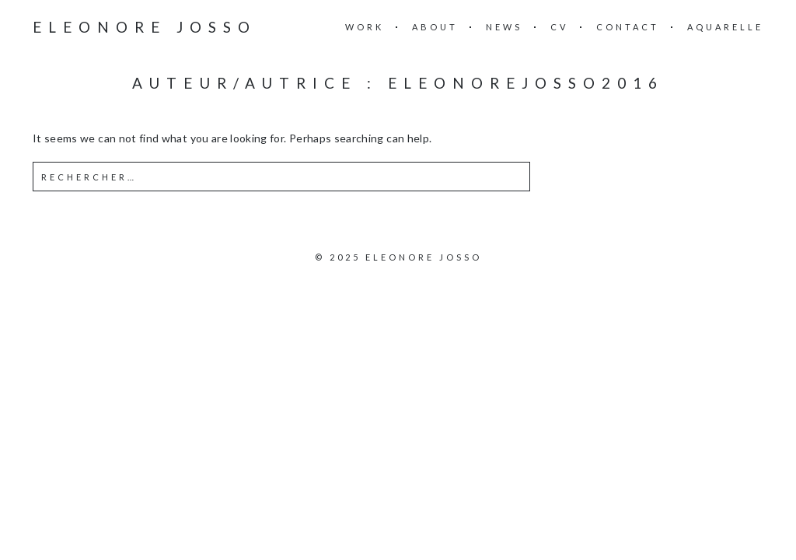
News (504, 27)
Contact (627, 27)
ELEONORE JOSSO (145, 27)
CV (559, 27)
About (435, 27)
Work (364, 27)
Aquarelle (725, 27)
